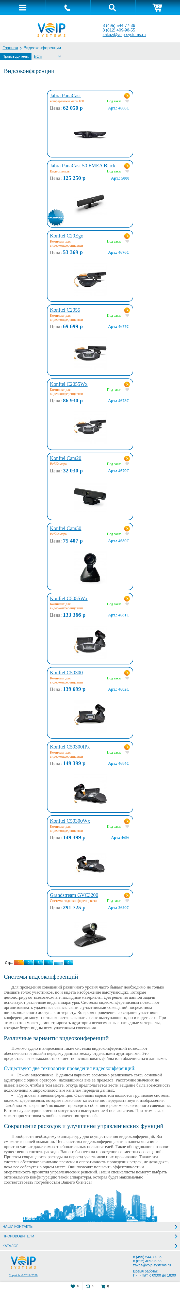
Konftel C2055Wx (69, 384)
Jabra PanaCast (65, 95)
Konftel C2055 (65, 310)
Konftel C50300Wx (70, 821)
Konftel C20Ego (67, 235)
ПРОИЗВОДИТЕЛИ (18, 1236)
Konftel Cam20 (65, 458)
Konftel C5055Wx (69, 598)
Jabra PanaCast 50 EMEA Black (83, 165)
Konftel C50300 (66, 672)
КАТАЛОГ (10, 1246)
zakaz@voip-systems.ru (124, 35)
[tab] (22, 7)
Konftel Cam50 (65, 528)
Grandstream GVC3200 (74, 895)
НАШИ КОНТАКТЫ (18, 1226)
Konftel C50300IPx (70, 747)
